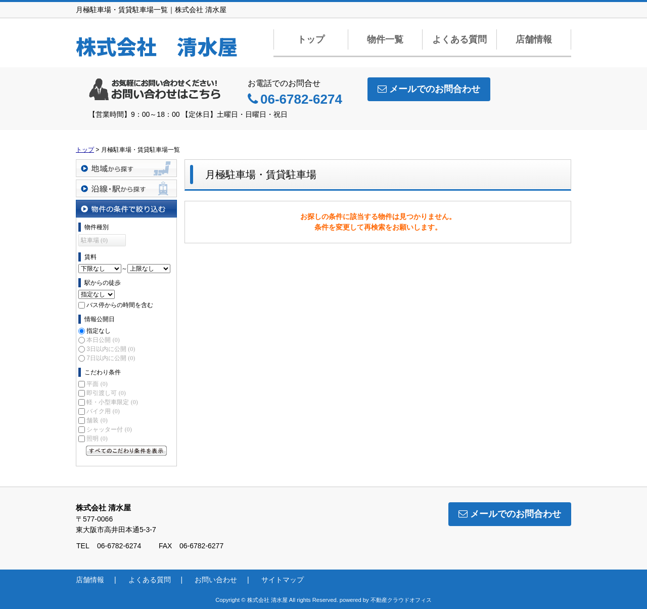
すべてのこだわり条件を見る (126, 451)
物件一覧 (385, 39)
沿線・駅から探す (126, 188)
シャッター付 (108, 429)
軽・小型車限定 (111, 402)
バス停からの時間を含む (119, 305)
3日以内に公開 (110, 349)
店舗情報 (534, 39)
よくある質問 (459, 39)
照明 (96, 438)
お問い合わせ (216, 580)
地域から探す (126, 168)
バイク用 (102, 411)
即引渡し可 (105, 393)
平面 (96, 383)
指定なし (98, 330)
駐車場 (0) (94, 240)
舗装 (96, 420)
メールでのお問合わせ (429, 89)
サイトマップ (282, 580)
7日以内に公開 (110, 358)
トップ (311, 39)
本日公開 (102, 339)
